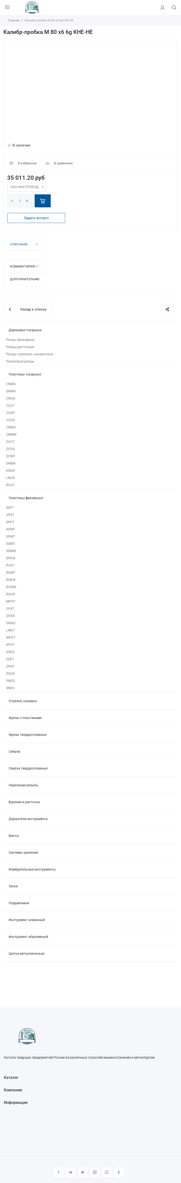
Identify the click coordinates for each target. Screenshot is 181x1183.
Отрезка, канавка (23, 701)
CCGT (10, 405)
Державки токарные (25, 330)
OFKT (10, 609)
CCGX (10, 420)
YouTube (107, 1172)
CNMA (11, 427)
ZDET (10, 659)
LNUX (10, 478)
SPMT (10, 536)
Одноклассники (119, 1172)
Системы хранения (23, 852)
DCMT (10, 456)
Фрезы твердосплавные (28, 735)
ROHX (10, 594)
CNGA (10, 398)
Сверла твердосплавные (28, 768)
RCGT (10, 485)
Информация (16, 1102)
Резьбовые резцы (20, 361)
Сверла (14, 751)
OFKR (10, 616)
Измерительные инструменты (32, 869)
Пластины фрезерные (26, 498)
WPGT (10, 637)
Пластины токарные (25, 374)
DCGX (10, 449)
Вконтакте (70, 1172)
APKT (10, 515)
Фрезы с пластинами (25, 718)
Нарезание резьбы (23, 785)
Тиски (13, 886)
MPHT (10, 601)
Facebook (58, 1172)
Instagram (95, 1172)
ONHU (10, 623)
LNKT (10, 630)
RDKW (10, 580)
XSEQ (10, 652)
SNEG (10, 688)
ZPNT (10, 666)
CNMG (11, 384)
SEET (10, 507)
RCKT (10, 565)
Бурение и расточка (24, 802)
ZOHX (10, 673)
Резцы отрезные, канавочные (29, 354)
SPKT (10, 522)
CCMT (10, 413)
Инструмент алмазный (27, 920)
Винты (14, 836)
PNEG (10, 681)
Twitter (82, 1172)
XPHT (10, 645)
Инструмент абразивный (28, 937)
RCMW (11, 587)
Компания (13, 1090)
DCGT (10, 442)
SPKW (10, 558)
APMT (10, 529)
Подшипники (19, 903)
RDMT (10, 572)
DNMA (11, 463)
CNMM (11, 434)
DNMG (11, 391)
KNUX (10, 470)
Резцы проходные (20, 340)
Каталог (11, 1077)
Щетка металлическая (26, 953)
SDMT (10, 544)
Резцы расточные (20, 347)
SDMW (11, 551)
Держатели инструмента (28, 819)
